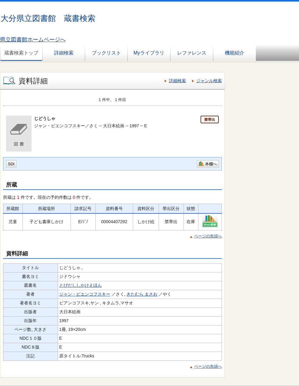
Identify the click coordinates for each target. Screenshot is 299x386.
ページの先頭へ (208, 236)
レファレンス (191, 52)
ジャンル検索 (209, 80)
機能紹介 (234, 52)
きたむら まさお (141, 294)
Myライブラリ (148, 52)
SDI (11, 164)
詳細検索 (64, 52)
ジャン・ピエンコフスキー (84, 294)
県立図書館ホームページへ (33, 40)
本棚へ (211, 164)
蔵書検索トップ (21, 52)
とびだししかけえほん (80, 285)
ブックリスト (106, 52)
